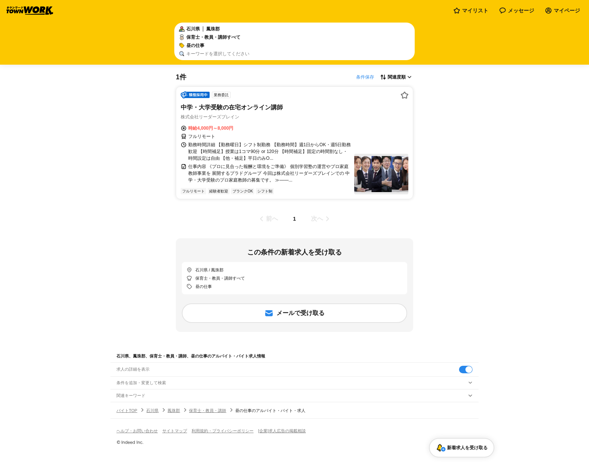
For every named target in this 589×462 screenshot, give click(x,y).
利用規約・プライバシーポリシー (223, 431)
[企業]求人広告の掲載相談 (282, 431)
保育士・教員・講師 (207, 410)
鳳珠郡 (174, 410)
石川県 (152, 410)
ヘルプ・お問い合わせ (137, 431)
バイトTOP (126, 410)
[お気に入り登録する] (404, 95)
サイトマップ (174, 431)
